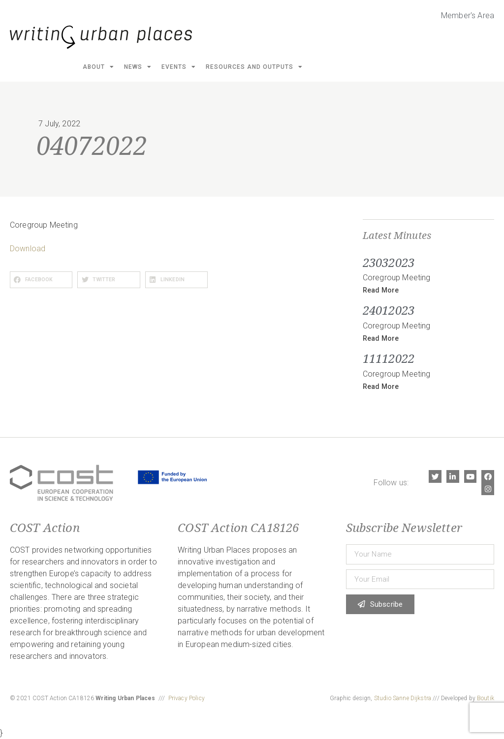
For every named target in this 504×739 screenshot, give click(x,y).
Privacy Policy (186, 698)
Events (178, 67)
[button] (41, 279)
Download (27, 248)
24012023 (388, 310)
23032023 (388, 262)
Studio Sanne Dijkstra (402, 698)
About (98, 67)
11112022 (388, 358)
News (138, 67)
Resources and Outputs (254, 67)
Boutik (485, 698)
